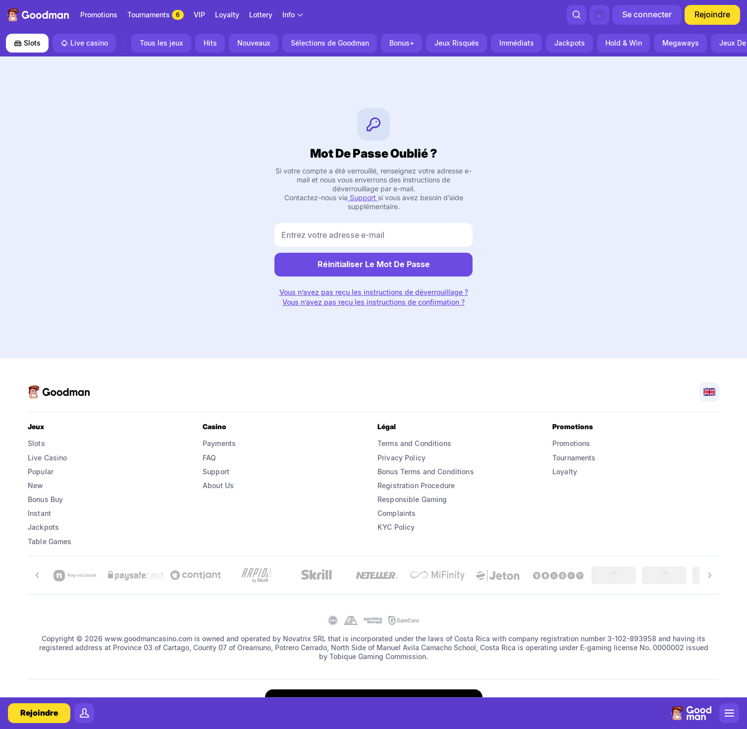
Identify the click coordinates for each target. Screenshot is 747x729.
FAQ (209, 457)
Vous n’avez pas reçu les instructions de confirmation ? (373, 302)
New (35, 485)
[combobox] (293, 15)
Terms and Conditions (414, 443)
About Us (218, 485)
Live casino (84, 43)
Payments (219, 443)
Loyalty (564, 471)
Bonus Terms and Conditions (425, 471)
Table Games (50, 541)
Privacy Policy (401, 457)
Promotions (571, 443)
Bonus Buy (45, 499)
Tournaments (574, 457)
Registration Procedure (416, 485)
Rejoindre (712, 14)
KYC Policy (396, 527)
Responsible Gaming (412, 499)
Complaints (396, 513)
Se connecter (647, 14)
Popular (40, 471)
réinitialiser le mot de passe (374, 264)
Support (363, 197)
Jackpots (43, 527)
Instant (39, 513)
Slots (27, 43)
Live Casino (47, 457)
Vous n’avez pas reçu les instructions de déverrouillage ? (373, 292)
